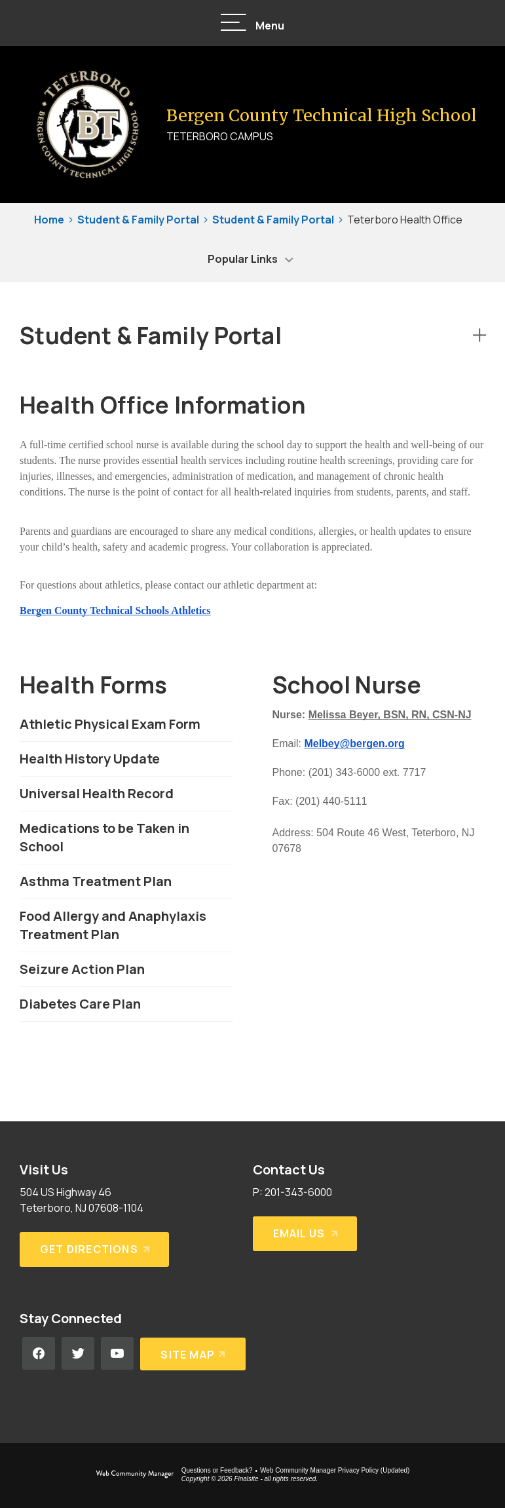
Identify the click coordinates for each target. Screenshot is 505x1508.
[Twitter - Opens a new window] (78, 1353)
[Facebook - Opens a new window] (38, 1353)
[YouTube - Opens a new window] (117, 1353)
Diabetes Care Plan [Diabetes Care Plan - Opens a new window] (80, 1004)
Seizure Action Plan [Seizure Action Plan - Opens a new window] (82, 969)
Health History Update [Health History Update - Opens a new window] (90, 758)
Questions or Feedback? (217, 1470)
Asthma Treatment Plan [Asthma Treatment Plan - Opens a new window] (96, 881)
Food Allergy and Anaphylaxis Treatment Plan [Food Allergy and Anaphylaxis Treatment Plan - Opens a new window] (113, 925)
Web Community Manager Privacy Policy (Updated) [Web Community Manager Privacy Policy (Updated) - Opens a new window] (334, 1470)
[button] (253, 23)
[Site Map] (193, 1353)
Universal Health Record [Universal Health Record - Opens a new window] (97, 793)
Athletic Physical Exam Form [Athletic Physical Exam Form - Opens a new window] (110, 724)
